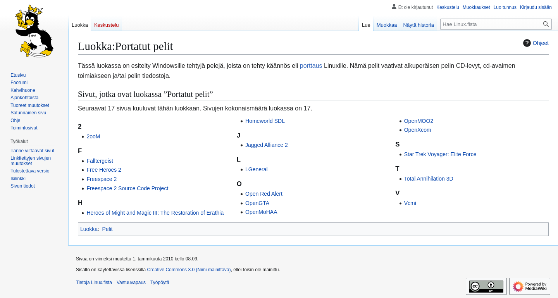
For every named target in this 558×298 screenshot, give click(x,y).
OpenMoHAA (261, 212)
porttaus (311, 65)
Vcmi (410, 203)
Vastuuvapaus (131, 282)
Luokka (89, 229)
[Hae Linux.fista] (496, 24)
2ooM (93, 136)
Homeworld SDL (265, 121)
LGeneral (256, 169)
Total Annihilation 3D (428, 179)
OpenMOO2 (418, 121)
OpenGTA (257, 203)
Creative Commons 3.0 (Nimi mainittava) (189, 269)
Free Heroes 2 (103, 170)
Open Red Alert (263, 194)
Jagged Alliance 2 (266, 145)
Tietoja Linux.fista (94, 282)
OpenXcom (417, 130)
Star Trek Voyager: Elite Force (440, 154)
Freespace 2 (101, 179)
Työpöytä (159, 282)
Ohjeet (535, 43)
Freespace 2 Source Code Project (127, 188)
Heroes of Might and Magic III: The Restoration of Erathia (155, 213)
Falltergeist (99, 161)
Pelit (107, 229)
